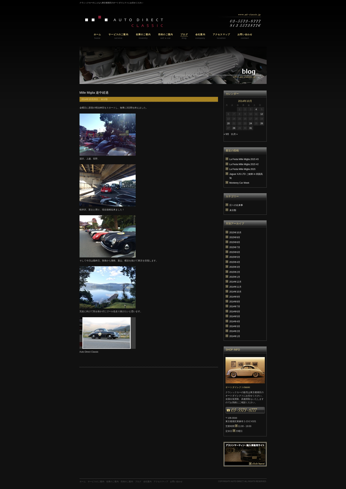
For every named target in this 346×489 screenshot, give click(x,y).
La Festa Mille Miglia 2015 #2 (244, 164)
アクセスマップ (161, 481)
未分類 (104, 99)
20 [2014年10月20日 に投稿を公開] (228, 123)
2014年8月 (234, 301)
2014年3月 (234, 326)
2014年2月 (234, 331)
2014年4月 (234, 321)
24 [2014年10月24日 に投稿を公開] (250, 123)
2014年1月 (234, 336)
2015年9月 (234, 237)
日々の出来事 (236, 205)
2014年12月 (235, 281)
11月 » (234, 134)
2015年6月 (234, 252)
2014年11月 (235, 287)
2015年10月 (235, 232)
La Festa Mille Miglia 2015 (242, 169)
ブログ (138, 481)
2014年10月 (235, 291)
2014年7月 (234, 306)
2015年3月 (234, 267)
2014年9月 (234, 296)
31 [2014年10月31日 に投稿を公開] (250, 128)
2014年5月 (234, 316)
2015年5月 (234, 257)
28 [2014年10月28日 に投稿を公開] (234, 128)
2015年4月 (234, 262)
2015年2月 (234, 272)
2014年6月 (234, 311)
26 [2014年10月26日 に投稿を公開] (261, 123)
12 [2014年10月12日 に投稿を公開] (261, 114)
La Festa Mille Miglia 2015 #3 (244, 159)
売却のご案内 (127, 481)
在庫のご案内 (112, 481)
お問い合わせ (176, 481)
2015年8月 (234, 242)
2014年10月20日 (89, 99)
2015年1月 (234, 277)
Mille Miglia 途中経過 (94, 92)
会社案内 (147, 481)
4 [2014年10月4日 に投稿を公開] (256, 109)
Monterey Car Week (239, 183)
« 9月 (226, 134)
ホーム (83, 481)
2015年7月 (234, 247)
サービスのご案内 (96, 481)
